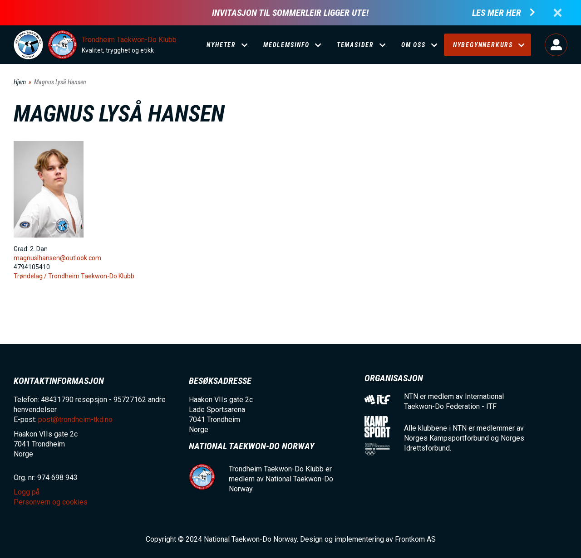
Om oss (413, 45)
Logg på (556, 45)
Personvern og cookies (51, 502)
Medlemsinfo (286, 45)
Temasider (355, 45)
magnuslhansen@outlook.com (57, 258)
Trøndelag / (31, 276)
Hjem (20, 82)
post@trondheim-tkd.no (75, 419)
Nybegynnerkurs (483, 45)
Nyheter (221, 45)
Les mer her (496, 13)
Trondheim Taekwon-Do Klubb (129, 39)
